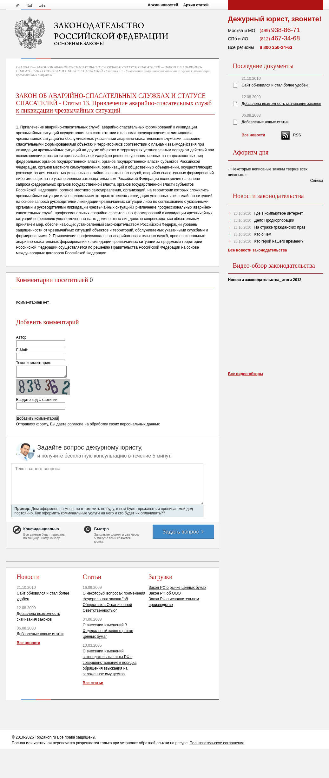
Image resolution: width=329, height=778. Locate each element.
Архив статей (196, 5)
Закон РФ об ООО (165, 593)
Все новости (28, 643)
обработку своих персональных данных (125, 424)
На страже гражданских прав (280, 227)
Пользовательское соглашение (216, 743)
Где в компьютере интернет (278, 213)
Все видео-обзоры (245, 374)
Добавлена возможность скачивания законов (281, 103)
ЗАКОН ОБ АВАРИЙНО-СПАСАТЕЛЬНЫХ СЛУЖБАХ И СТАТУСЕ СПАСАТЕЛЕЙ (98, 67)
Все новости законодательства (257, 250)
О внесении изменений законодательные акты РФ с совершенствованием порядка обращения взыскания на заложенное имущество (110, 662)
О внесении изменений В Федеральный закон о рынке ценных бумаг (108, 631)
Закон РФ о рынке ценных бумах (178, 587)
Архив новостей (163, 5)
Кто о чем (263, 234)
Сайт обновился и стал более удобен (275, 85)
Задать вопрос (183, 532)
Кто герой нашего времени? (279, 241)
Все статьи (93, 683)
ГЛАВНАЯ (24, 67)
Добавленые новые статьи (40, 634)
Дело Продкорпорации (274, 220)
